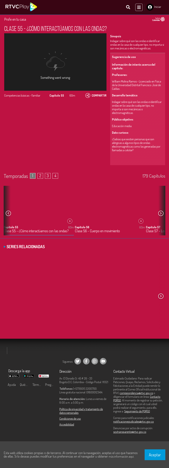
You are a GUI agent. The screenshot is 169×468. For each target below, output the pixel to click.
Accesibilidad (66, 424)
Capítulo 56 (82, 227)
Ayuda (12, 385)
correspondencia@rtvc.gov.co (136, 393)
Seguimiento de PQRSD (137, 411)
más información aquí (121, 456)
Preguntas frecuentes (50, 385)
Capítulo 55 (11, 227)
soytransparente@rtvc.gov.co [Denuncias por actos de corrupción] (129, 432)
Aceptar (155, 454)
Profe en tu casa (15, 19)
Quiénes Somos (25, 385)
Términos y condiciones (37, 385)
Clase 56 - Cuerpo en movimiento (97, 231)
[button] (161, 213)
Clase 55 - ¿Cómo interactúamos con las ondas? (36, 231)
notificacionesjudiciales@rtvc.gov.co (133, 421)
